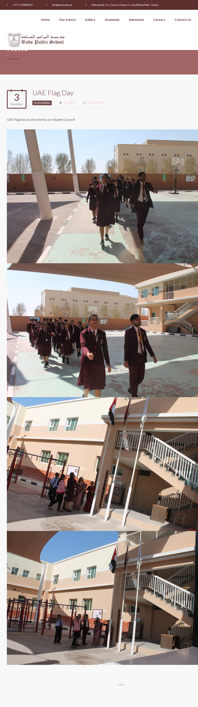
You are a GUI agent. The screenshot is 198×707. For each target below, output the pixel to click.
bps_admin (69, 102)
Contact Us (183, 19)
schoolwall (42, 102)
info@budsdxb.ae (62, 4)
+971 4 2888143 (23, 4)
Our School (67, 19)
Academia (112, 19)
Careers (159, 19)
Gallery (90, 19)
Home (45, 19)
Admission (136, 19)
